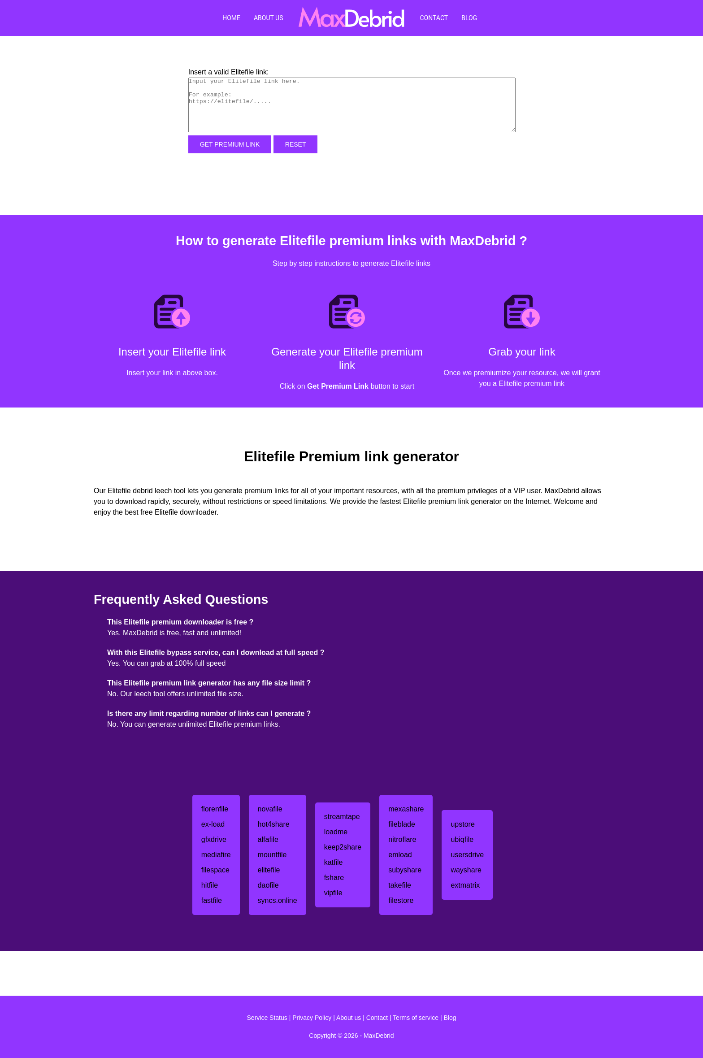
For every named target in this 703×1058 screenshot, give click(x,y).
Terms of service (415, 1017)
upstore (462, 824)
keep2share (343, 847)
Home (231, 18)
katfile (333, 862)
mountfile (272, 855)
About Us (268, 18)
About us (348, 1017)
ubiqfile (462, 839)
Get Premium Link (230, 144)
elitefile (269, 870)
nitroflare (402, 839)
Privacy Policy (311, 1017)
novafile (270, 809)
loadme (335, 832)
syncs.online (277, 900)
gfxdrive (213, 839)
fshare (334, 877)
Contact (434, 18)
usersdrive (467, 855)
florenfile (214, 809)
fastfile (211, 900)
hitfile (209, 885)
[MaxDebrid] (351, 18)
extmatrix (465, 885)
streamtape (342, 816)
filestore (400, 900)
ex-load (213, 824)
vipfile (333, 893)
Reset (295, 144)
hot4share (274, 824)
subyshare (404, 870)
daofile (268, 885)
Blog (469, 18)
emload (400, 855)
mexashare (406, 809)
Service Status (267, 1017)
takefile (399, 885)
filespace (215, 870)
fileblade (401, 824)
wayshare (466, 870)
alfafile (268, 839)
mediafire (216, 855)
